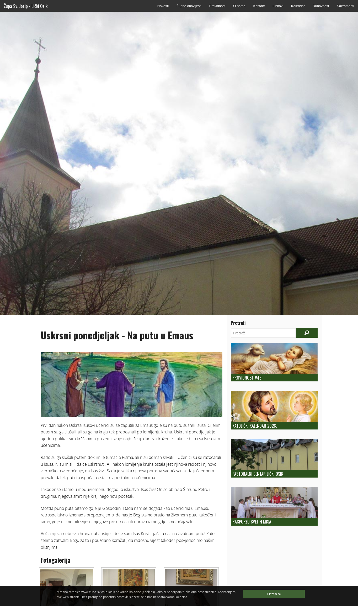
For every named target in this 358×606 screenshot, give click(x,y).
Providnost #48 (246, 378)
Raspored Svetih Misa (251, 522)
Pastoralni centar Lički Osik (257, 474)
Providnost (217, 6)
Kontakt (259, 6)
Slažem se (274, 593)
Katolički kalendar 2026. (254, 426)
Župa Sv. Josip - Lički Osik (25, 6)
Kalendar (298, 6)
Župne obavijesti (189, 6)
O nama (239, 6)
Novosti (163, 6)
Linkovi (278, 6)
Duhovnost (321, 6)
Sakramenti (345, 6)
